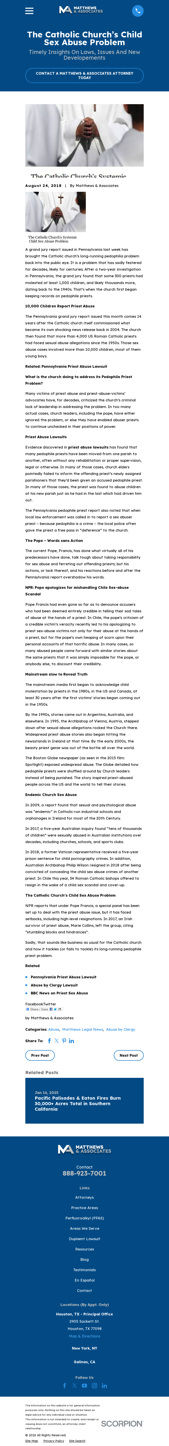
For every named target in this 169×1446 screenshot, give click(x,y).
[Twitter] (74, 1385)
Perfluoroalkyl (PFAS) (84, 1218)
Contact (84, 1290)
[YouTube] (84, 1385)
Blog (84, 1259)
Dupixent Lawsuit (84, 1238)
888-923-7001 (84, 1173)
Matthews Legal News (82, 1029)
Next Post (129, 1055)
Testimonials (84, 1269)
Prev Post (40, 1055)
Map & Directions (84, 1336)
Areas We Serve (84, 1228)
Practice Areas (84, 1207)
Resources (84, 1249)
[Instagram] (94, 1385)
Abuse (53, 1029)
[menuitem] (31, 1441)
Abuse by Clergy (120, 1029)
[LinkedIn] (104, 1385)
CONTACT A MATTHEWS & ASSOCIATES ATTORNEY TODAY (84, 75)
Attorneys (84, 1197)
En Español (85, 1280)
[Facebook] (64, 1385)
